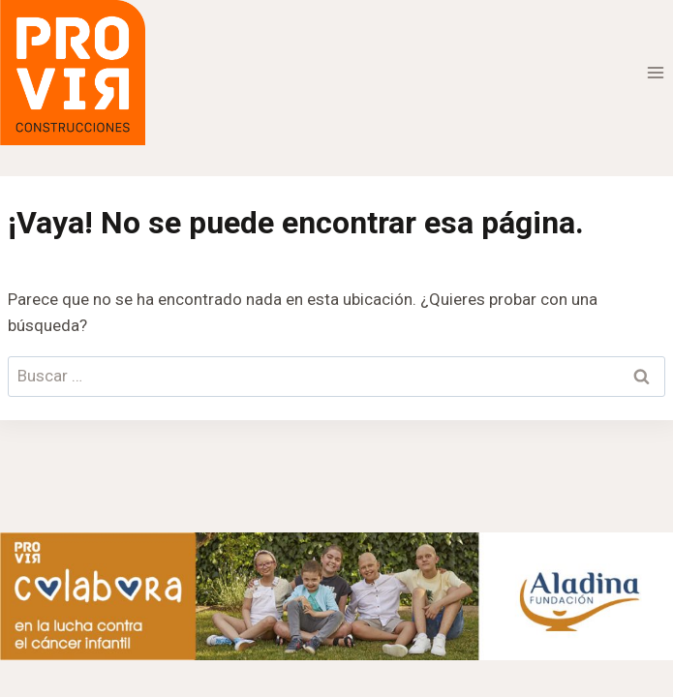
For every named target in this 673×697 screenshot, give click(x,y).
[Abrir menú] (655, 72)
